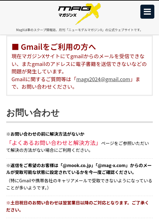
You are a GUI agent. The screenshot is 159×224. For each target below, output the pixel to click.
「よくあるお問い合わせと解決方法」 (53, 142)
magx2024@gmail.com (103, 79)
